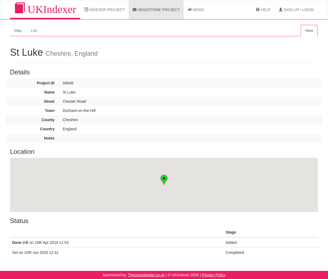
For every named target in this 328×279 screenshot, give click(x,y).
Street (49, 101)
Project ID (46, 83)
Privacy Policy (214, 275)
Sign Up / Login (296, 10)
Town (50, 110)
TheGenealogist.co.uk (146, 275)
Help (263, 10)
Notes (49, 138)
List (34, 30)
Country (47, 129)
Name (49, 92)
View (309, 30)
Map (18, 30)
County (48, 120)
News (196, 10)
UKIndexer (45, 9)
